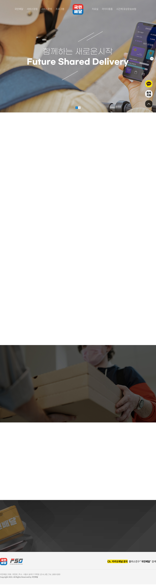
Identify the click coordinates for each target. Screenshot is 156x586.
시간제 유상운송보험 (126, 9)
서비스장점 (32, 9)
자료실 (95, 9)
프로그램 (60, 9)
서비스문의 (46, 9)
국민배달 (19, 9)
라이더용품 (107, 9)
